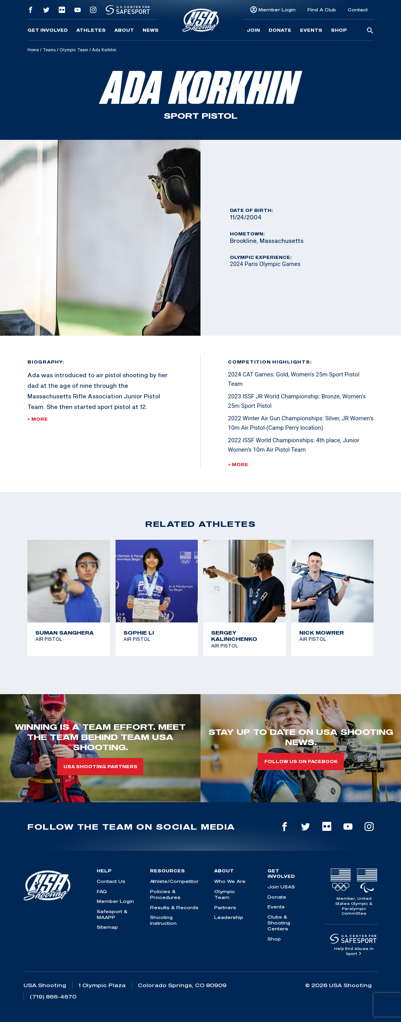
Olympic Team (74, 49)
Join (253, 30)
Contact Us (111, 881)
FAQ (102, 891)
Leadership (228, 917)
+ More (37, 419)
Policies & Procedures (165, 894)
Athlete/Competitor (174, 881)
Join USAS (281, 886)
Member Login (277, 10)
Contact (358, 9)
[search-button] (370, 31)
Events (311, 30)
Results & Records (174, 907)
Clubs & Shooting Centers (278, 923)
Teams (49, 49)
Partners (225, 907)
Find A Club (321, 9)
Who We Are (230, 881)
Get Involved (47, 30)
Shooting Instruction (163, 920)
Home (33, 49)
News (151, 30)
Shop (339, 30)
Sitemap (107, 927)
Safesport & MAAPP (112, 914)
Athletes (91, 30)
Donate (280, 30)
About (124, 30)
